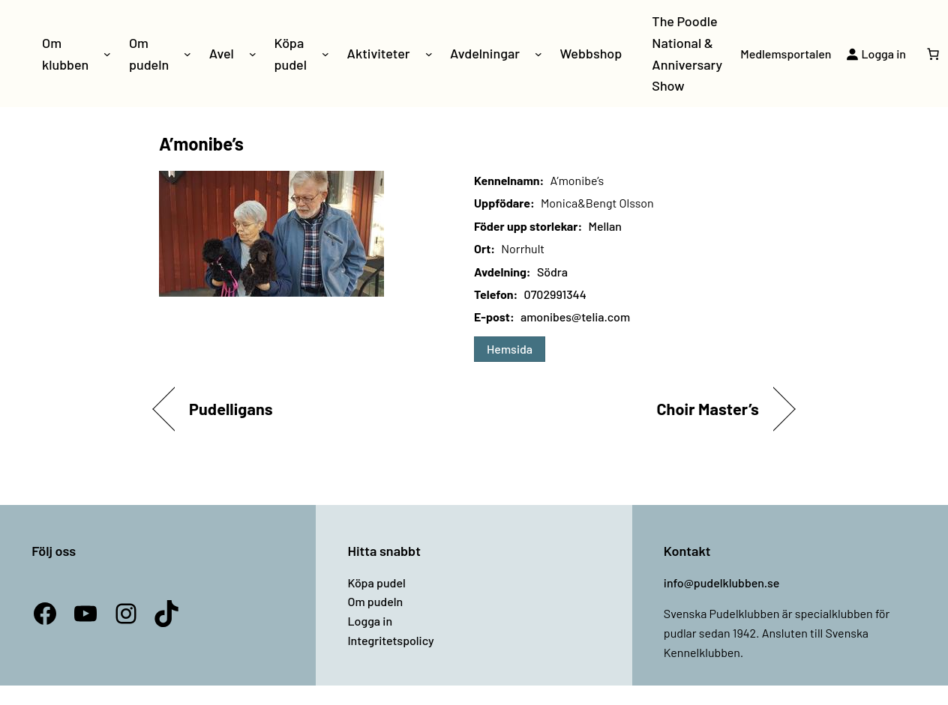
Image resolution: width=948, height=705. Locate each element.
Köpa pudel (376, 582)
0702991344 (555, 294)
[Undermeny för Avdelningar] (538, 54)
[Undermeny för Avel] (252, 54)
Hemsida (509, 349)
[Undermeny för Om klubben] (107, 54)
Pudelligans (231, 408)
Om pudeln (375, 601)
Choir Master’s (707, 408)
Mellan (604, 226)
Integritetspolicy (390, 640)
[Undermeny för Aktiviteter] (429, 54)
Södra (552, 271)
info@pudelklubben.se (722, 582)
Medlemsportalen (785, 53)
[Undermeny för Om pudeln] (187, 54)
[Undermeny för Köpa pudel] (325, 54)
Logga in (369, 621)
